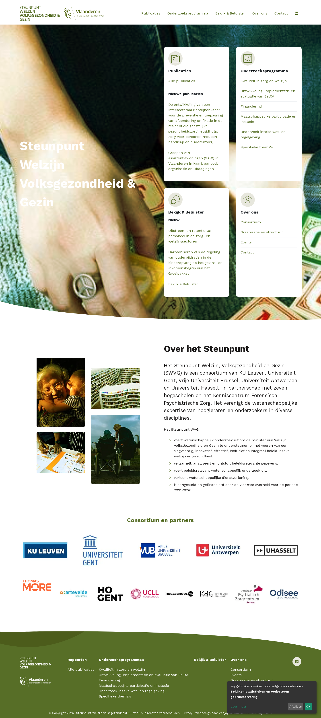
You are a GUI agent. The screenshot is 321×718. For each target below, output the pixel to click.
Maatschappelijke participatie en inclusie (134, 685)
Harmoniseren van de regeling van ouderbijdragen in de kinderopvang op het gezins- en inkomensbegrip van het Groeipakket (195, 263)
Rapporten (77, 660)
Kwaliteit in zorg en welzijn (264, 81)
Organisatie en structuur (262, 232)
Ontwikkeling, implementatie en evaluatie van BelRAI (144, 675)
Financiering (251, 106)
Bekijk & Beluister (230, 13)
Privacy (187, 713)
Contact (281, 13)
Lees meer (238, 706)
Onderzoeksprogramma (187, 13)
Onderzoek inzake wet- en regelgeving (132, 691)
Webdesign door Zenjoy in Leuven (219, 713)
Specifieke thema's (257, 147)
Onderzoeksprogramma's (121, 660)
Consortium (251, 222)
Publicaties (150, 13)
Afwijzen (295, 706)
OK (308, 706)
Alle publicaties (181, 81)
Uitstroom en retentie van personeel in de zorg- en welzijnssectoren (190, 235)
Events (246, 242)
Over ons (259, 13)
